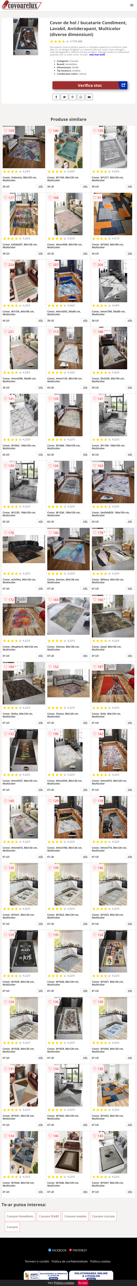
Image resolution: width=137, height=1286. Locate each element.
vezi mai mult (97, 54)
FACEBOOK (57, 1250)
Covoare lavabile (75, 1216)
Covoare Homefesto (20, 1216)
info (41, 186)
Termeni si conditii (37, 1261)
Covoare (12, 1227)
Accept (82, 1283)
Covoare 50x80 (49, 1216)
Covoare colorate (103, 1216)
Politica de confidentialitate (70, 1261)
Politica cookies (100, 1261)
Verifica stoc (103, 85)
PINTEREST (78, 1250)
